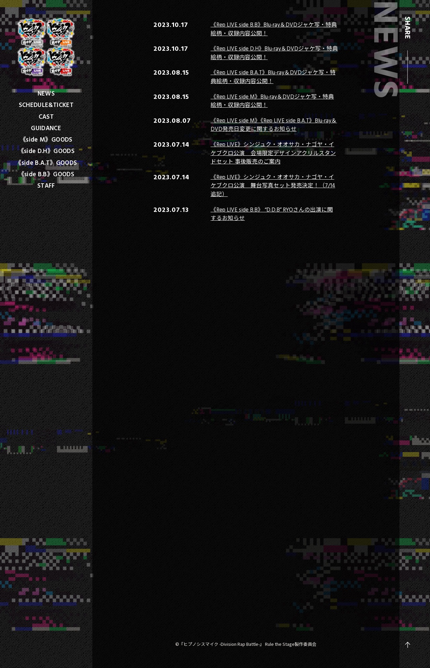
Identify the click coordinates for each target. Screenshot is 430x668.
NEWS (46, 93)
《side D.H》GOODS (46, 150)
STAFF (46, 185)
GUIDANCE (46, 128)
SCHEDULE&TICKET (46, 104)
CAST (46, 116)
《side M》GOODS (46, 139)
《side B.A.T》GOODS (46, 162)
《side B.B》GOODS (46, 174)
